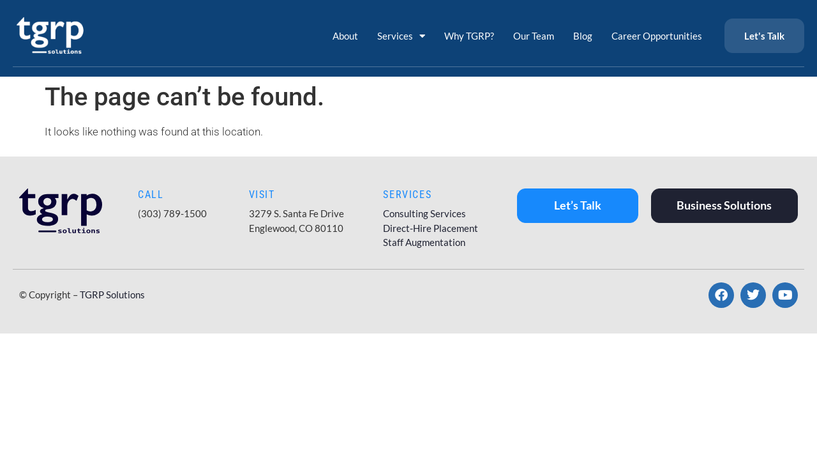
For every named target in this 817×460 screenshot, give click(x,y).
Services (401, 36)
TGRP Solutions (112, 294)
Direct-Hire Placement (430, 228)
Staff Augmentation (424, 242)
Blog (582, 36)
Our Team (533, 36)
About (345, 36)
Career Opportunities (656, 36)
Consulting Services (424, 213)
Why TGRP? (469, 36)
